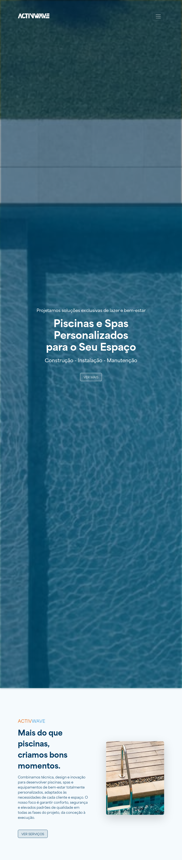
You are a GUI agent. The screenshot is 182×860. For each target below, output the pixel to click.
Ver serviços (32, 833)
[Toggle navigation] (158, 16)
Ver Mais (91, 377)
